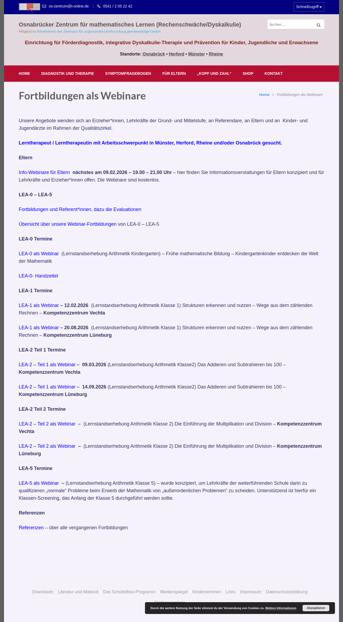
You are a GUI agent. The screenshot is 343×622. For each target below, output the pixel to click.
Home (24, 73)
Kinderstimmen (206, 592)
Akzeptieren (316, 608)
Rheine (216, 54)
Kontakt (273, 73)
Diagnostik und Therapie (67, 73)
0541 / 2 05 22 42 (117, 6)
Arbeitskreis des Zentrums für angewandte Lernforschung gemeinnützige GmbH (99, 31)
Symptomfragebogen (128, 73)
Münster (196, 54)
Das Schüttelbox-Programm (129, 592)
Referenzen (32, 527)
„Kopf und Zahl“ (214, 73)
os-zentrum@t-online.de (69, 6)
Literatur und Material (78, 592)
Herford (176, 54)
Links (231, 592)
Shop (248, 73)
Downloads (42, 592)
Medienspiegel (174, 592)
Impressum (250, 592)
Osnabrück (154, 54)
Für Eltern (174, 73)
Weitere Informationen (280, 608)
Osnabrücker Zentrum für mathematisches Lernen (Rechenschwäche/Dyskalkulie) (130, 24)
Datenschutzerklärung (287, 592)
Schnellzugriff (307, 7)
